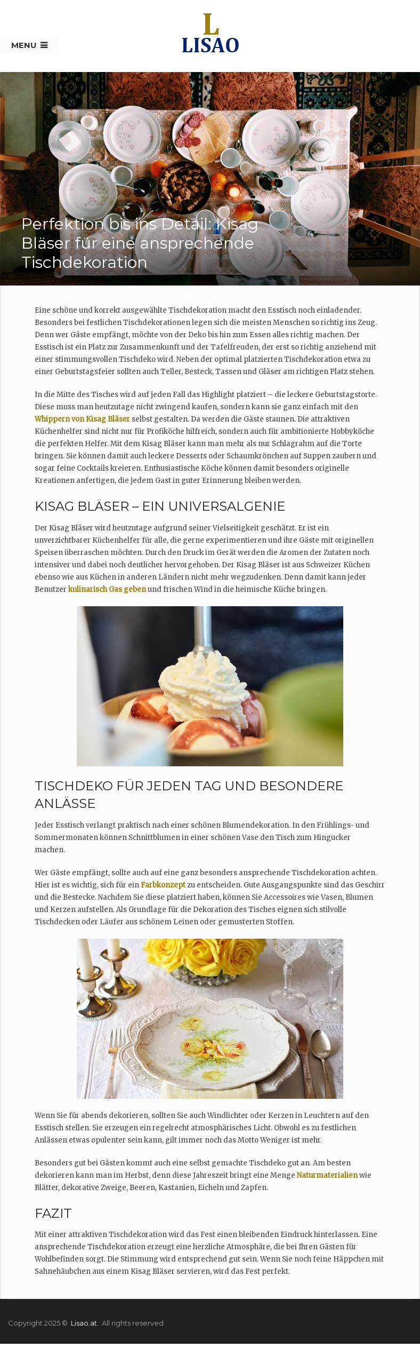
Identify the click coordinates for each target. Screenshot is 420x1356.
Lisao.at (84, 1323)
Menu (24, 45)
